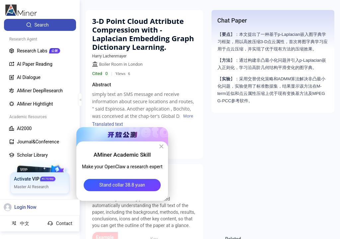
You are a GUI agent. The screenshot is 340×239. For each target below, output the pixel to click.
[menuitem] (40, 25)
